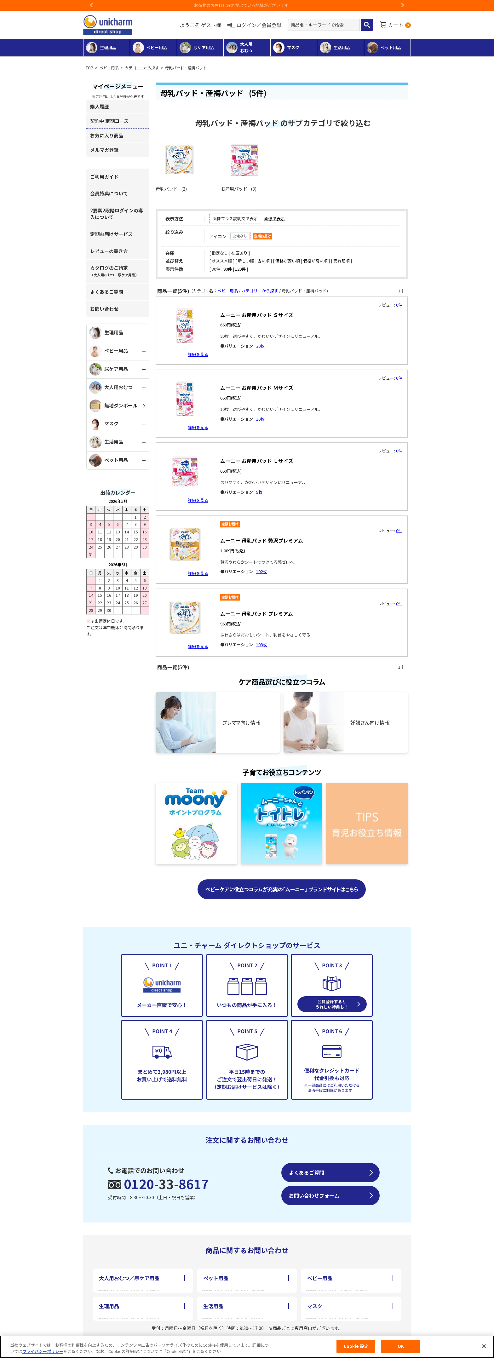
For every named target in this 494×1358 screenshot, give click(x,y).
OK (401, 1346)
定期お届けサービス (111, 234)
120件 (240, 269)
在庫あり (239, 253)
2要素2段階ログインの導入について (116, 213)
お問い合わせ (104, 308)
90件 (227, 269)
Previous (91, 5)
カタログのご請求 (114, 270)
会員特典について (109, 193)
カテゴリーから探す (142, 68)
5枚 (259, 492)
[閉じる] (484, 1346)
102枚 (261, 571)
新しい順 (246, 261)
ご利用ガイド (104, 176)
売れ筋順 (341, 261)
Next (402, 5)
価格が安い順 (287, 261)
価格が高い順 (315, 261)
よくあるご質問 (106, 291)
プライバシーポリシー (42, 1351)
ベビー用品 (109, 68)
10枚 (260, 419)
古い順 (263, 261)
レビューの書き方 (109, 251)
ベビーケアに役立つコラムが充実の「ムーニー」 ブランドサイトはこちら (281, 889)
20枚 (260, 346)
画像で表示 (274, 219)
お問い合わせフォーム (314, 1195)
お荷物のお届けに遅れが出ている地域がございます (247, 5)
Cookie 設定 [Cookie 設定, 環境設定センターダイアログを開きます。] (356, 1346)
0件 (399, 305)
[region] (247, 1347)
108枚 (261, 644)
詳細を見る (198, 354)
